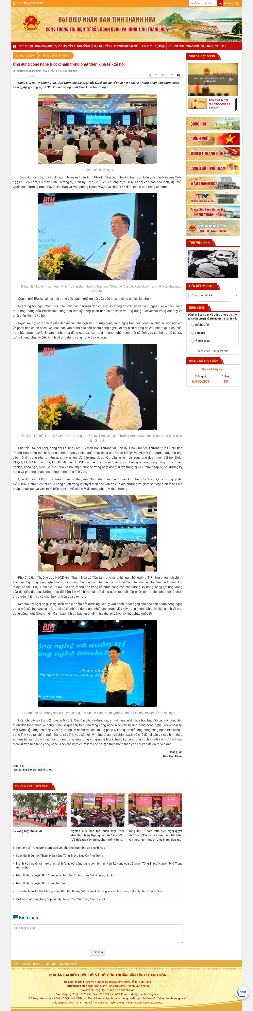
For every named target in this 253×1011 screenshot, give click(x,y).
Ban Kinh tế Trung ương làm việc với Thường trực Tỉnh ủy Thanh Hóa (60, 848)
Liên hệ (50, 963)
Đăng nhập (232, 3)
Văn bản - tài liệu (213, 46)
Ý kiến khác (202, 340)
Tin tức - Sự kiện (153, 46)
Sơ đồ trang (32, 963)
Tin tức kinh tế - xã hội (56, 55)
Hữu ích (200, 332)
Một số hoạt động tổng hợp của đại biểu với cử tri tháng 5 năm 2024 (60, 899)
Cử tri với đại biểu (126, 46)
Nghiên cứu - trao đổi (183, 46)
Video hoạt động (201, 56)
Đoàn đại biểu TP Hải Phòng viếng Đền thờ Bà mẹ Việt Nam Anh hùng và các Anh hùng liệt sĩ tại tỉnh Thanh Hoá (89, 891)
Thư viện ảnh (199, 242)
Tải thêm (97, 952)
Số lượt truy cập (213, 369)
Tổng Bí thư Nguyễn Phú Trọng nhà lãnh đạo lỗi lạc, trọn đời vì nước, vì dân (64, 875)
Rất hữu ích (202, 324)
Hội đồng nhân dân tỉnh (94, 46)
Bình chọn (204, 351)
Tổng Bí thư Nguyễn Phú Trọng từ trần (40, 883)
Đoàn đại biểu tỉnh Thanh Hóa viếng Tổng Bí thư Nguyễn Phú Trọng (59, 855)
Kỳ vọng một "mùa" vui (27, 831)
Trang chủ (14, 46)
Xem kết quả (220, 351)
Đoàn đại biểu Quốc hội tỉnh (55, 46)
